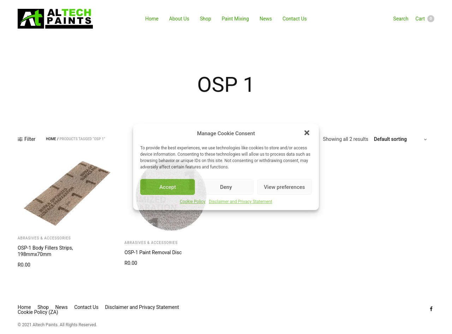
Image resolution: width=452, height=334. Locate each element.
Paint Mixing (235, 19)
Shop (205, 19)
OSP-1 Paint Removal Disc (153, 252)
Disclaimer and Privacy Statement (240, 201)
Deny (226, 187)
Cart (425, 18)
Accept (167, 187)
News (266, 19)
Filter (26, 139)
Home (152, 19)
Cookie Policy (192, 201)
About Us (179, 19)
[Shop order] (401, 139)
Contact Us (294, 19)
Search (401, 19)
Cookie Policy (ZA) (38, 312)
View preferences (284, 187)
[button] (307, 133)
